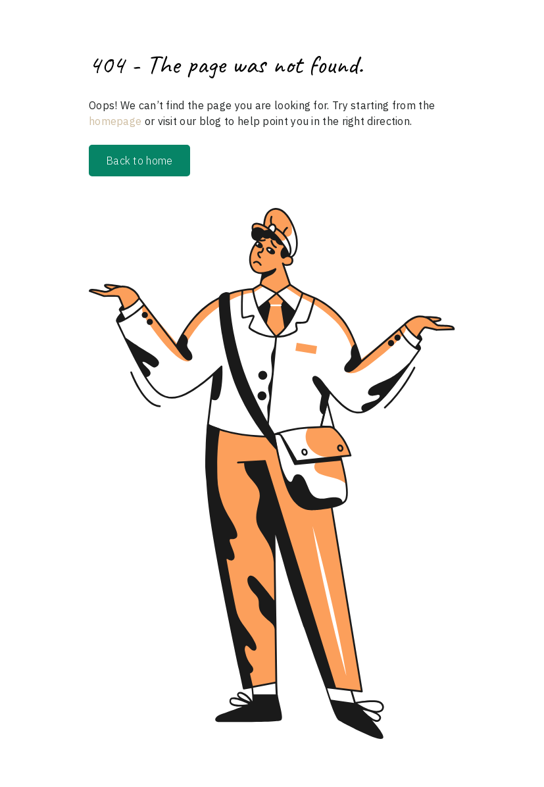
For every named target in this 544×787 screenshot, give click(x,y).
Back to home (139, 160)
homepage (115, 121)
